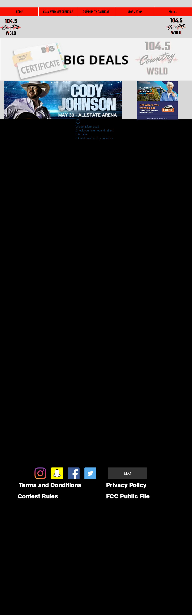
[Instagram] (40, 473)
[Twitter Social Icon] (90, 473)
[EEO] (127, 473)
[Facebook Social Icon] (74, 473)
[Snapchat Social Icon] (57, 473)
